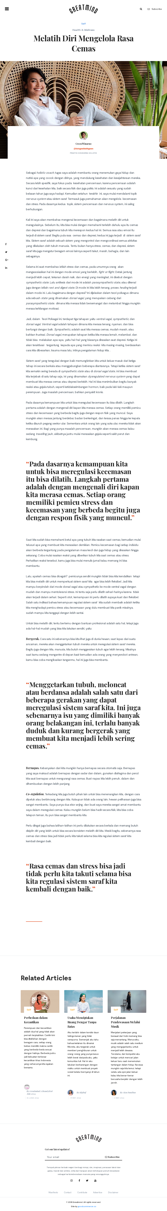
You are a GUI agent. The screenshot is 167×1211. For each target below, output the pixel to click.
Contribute (82, 1192)
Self (83, 23)
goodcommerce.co (87, 1206)
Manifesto (53, 1192)
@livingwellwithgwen (83, 149)
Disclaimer (113, 1192)
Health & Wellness (83, 29)
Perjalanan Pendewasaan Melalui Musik (125, 1022)
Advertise (97, 1192)
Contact (67, 1192)
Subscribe (155, 9)
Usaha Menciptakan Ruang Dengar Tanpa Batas (82, 1022)
